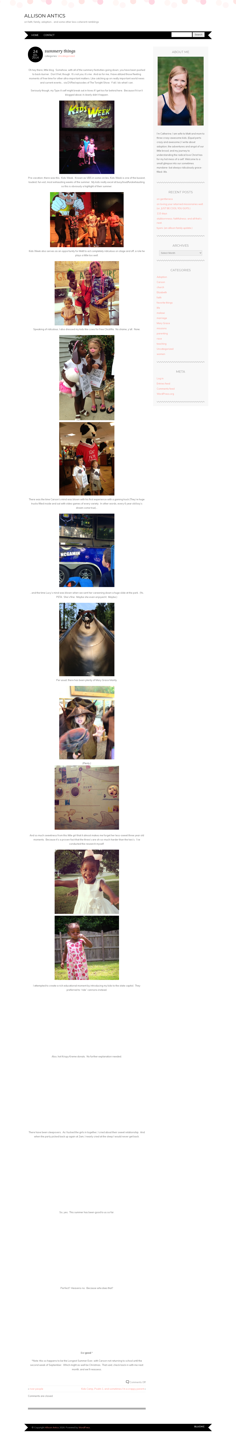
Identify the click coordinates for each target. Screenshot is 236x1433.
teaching (161, 343)
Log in (160, 378)
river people (36, 1388)
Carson (161, 282)
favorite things (165, 302)
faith (159, 297)
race (159, 338)
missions (162, 328)
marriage (162, 318)
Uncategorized (66, 56)
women (161, 354)
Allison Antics (61, 14)
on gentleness (165, 198)
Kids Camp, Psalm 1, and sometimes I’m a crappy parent (112, 1388)
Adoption (162, 276)
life (158, 307)
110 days (162, 213)
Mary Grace (163, 323)
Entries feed (163, 383)
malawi (161, 312)
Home (34, 35)
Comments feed (166, 388)
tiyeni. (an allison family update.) (174, 227)
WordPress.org (165, 393)
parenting (162, 333)
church (160, 287)
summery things (60, 51)
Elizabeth (162, 292)
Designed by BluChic (199, 1428)
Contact (49, 35)
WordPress (84, 1427)
